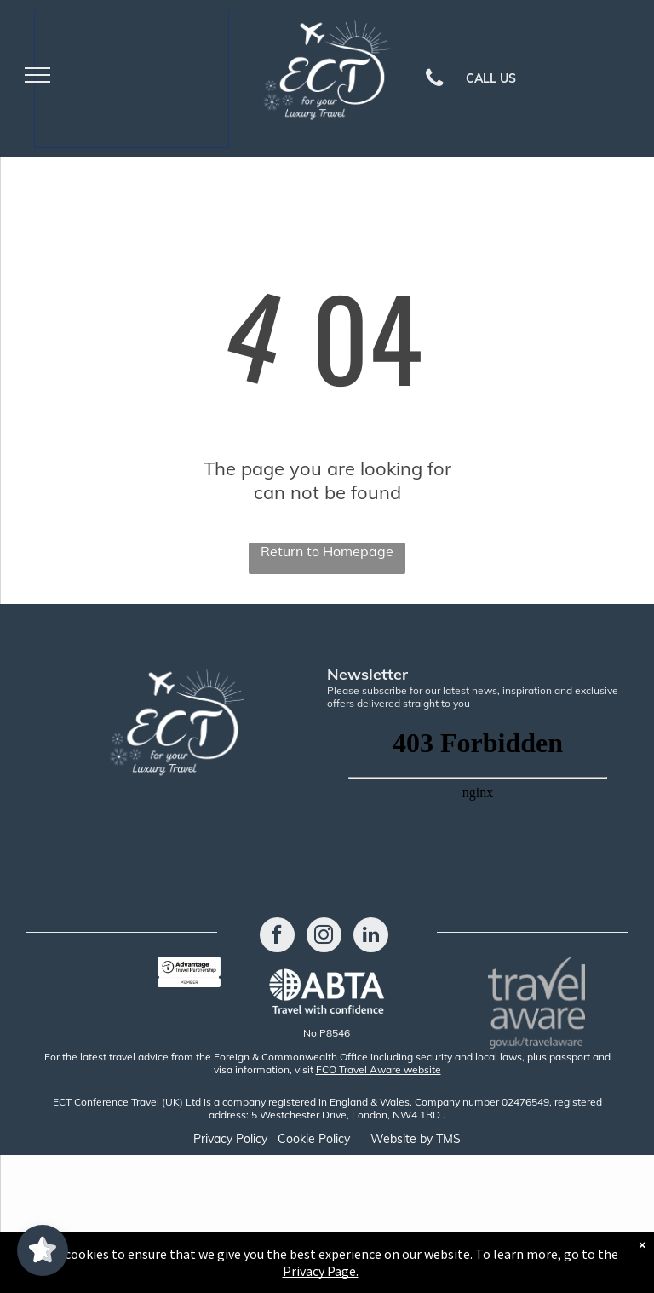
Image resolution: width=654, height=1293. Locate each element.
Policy (251, 1138)
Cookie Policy (314, 1138)
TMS (448, 1138)
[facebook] (277, 937)
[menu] (37, 75)
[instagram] (324, 937)
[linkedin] (370, 937)
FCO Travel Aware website (378, 1069)
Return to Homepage (327, 551)
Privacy (212, 1138)
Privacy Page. (321, 1270)
